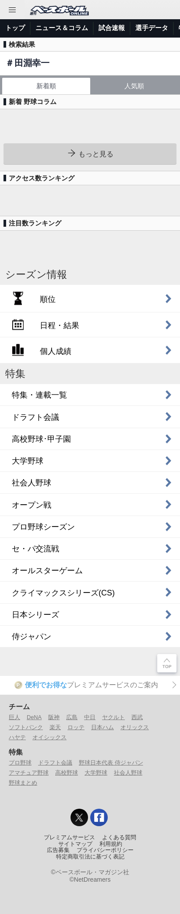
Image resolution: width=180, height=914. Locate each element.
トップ (15, 27)
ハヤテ (17, 737)
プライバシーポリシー (105, 850)
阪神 (54, 717)
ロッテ (76, 727)
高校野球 (66, 772)
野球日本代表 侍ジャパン (111, 762)
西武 (137, 717)
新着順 (46, 86)
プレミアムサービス (69, 837)
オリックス (134, 727)
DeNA (34, 717)
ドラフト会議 (55, 762)
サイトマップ (75, 844)
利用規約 (110, 844)
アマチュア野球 (29, 772)
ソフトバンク (26, 727)
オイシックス (49, 737)
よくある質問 (119, 837)
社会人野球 (128, 772)
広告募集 (58, 850)
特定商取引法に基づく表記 (90, 857)
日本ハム (102, 727)
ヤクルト (113, 717)
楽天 (55, 727)
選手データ (151, 27)
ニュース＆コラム (61, 27)
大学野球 (96, 772)
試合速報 (112, 27)
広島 (72, 717)
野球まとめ (23, 782)
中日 (89, 717)
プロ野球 (20, 762)
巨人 (14, 717)
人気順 (134, 86)
